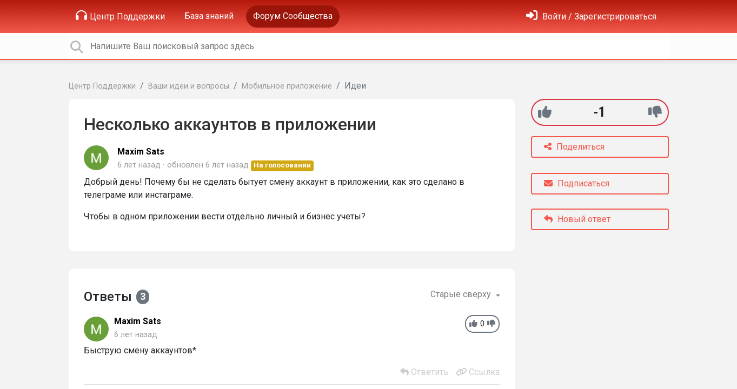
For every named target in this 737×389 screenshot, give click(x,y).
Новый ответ (577, 219)
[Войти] (591, 16)
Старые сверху (461, 294)
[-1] (655, 112)
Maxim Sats (140, 151)
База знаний (209, 16)
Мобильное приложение (287, 86)
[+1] (545, 112)
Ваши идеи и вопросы (188, 86)
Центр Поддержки (120, 16)
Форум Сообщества (293, 16)
